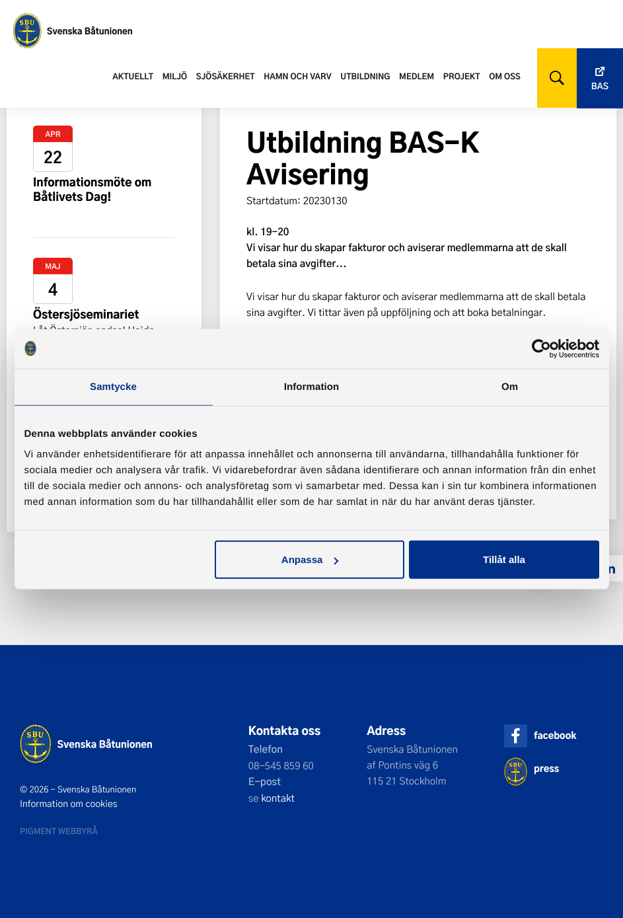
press (546, 768)
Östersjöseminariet (86, 314)
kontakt (278, 797)
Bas (599, 86)
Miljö (175, 76)
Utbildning (365, 76)
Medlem (416, 76)
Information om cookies (69, 803)
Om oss (505, 76)
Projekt (461, 76)
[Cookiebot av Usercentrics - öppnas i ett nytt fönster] (541, 348)
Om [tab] (509, 386)
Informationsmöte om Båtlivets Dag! (92, 189)
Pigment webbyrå (59, 830)
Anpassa (310, 559)
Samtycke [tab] (113, 386)
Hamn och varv (297, 76)
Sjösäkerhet (225, 76)
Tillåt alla (504, 559)
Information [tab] (312, 386)
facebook (555, 735)
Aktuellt (132, 76)
